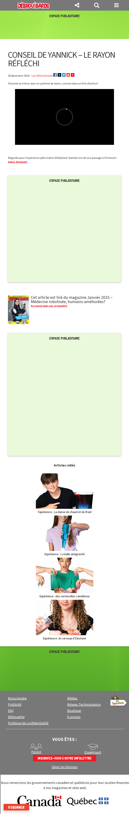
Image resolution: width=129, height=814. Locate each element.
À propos (73, 717)
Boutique (74, 710)
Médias (72, 698)
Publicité (14, 704)
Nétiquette (16, 717)
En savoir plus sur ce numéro (49, 306)
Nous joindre (17, 698)
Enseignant (92, 752)
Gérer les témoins (65, 767)
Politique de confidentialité (28, 723)
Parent (36, 752)
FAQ (11, 710)
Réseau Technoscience (84, 704)
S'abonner (16, 807)
